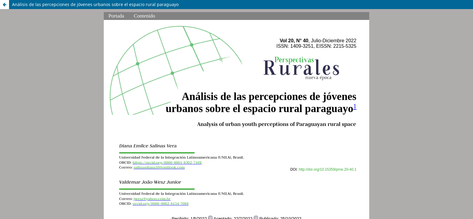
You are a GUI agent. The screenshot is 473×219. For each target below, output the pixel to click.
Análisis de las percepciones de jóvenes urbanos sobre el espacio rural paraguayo (95, 4)
